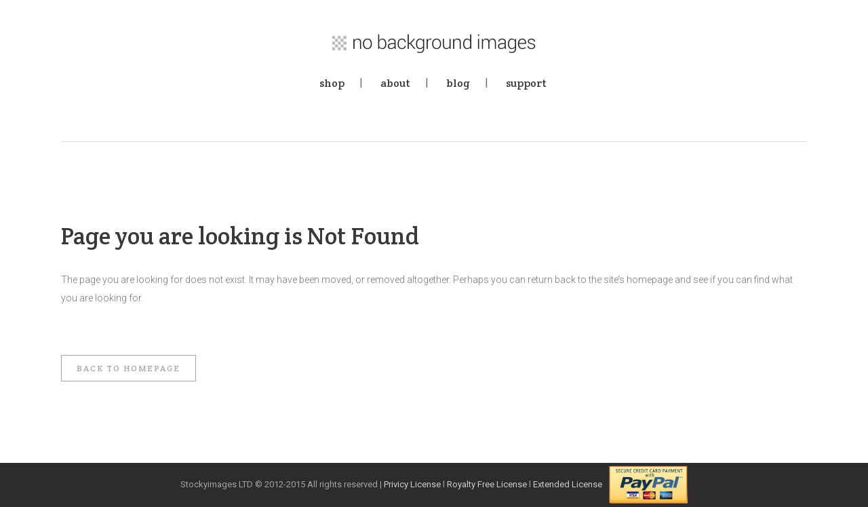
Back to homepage (128, 368)
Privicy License (412, 484)
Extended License (567, 484)
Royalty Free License (487, 484)
